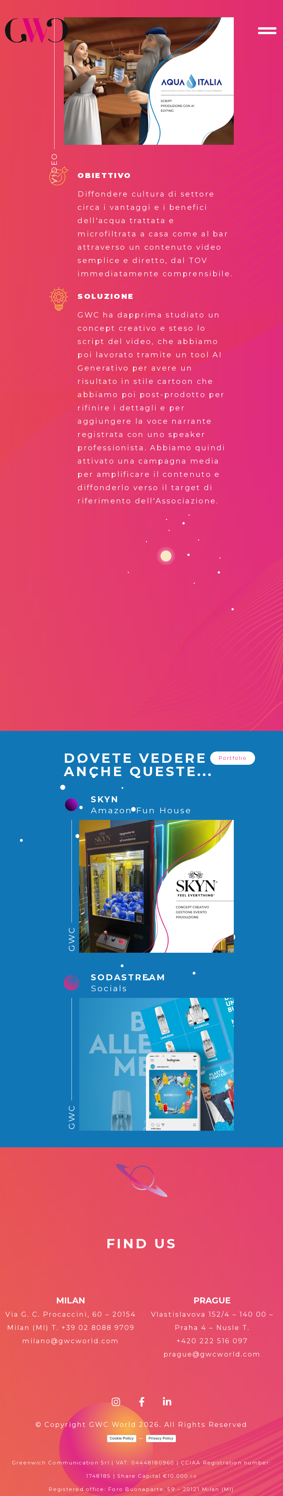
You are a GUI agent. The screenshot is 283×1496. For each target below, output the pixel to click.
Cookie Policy (122, 1438)
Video (54, 167)
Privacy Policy (161, 1438)
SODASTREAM (128, 977)
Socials (109, 988)
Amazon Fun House (141, 810)
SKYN (105, 799)
